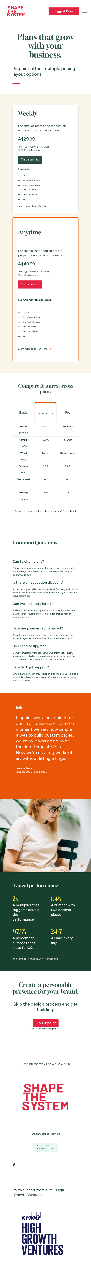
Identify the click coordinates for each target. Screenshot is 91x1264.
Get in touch (70, 511)
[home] (15, 11)
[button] (84, 11)
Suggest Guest (63, 11)
